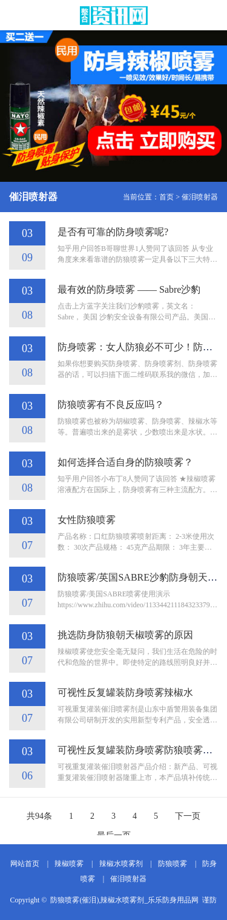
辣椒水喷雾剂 (121, 863)
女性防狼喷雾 (87, 520)
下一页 (187, 816)
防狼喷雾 (172, 863)
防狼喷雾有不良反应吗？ (111, 404)
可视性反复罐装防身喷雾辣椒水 (125, 692)
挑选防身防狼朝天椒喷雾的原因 (125, 635)
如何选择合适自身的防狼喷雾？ (125, 462)
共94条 (39, 816)
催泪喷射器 (200, 197)
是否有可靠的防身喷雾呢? (113, 232)
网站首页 (24, 863)
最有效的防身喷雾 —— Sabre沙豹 (129, 289)
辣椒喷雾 (69, 863)
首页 (166, 197)
